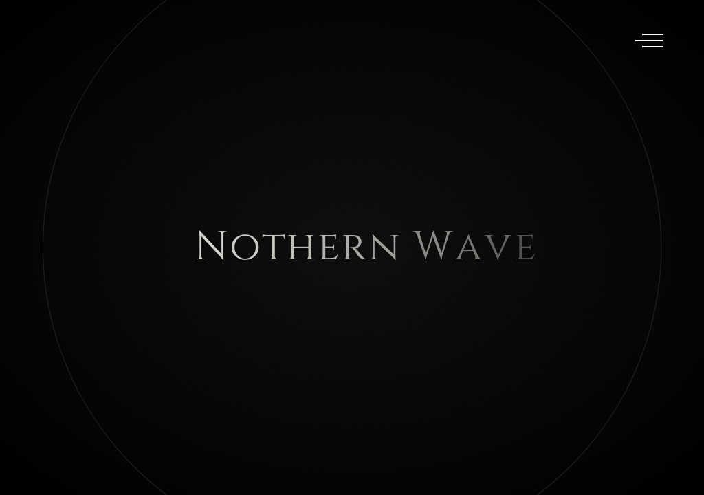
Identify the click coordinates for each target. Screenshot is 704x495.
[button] (642, 247)
